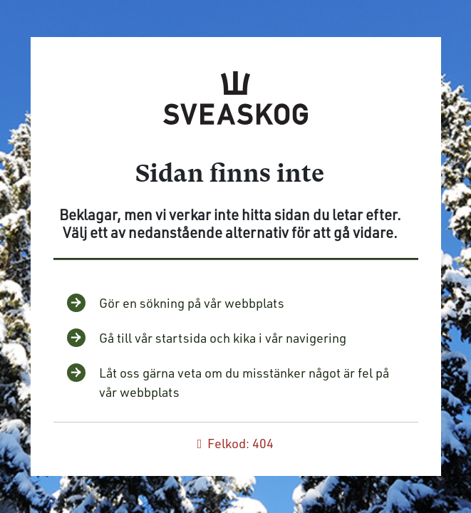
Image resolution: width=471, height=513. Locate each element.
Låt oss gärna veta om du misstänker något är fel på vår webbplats (244, 382)
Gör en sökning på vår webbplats (191, 302)
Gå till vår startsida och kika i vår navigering (222, 337)
